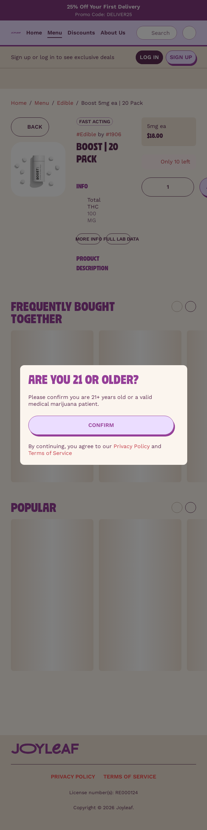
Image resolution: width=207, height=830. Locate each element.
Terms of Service (50, 453)
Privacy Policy (132, 446)
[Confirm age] (101, 425)
